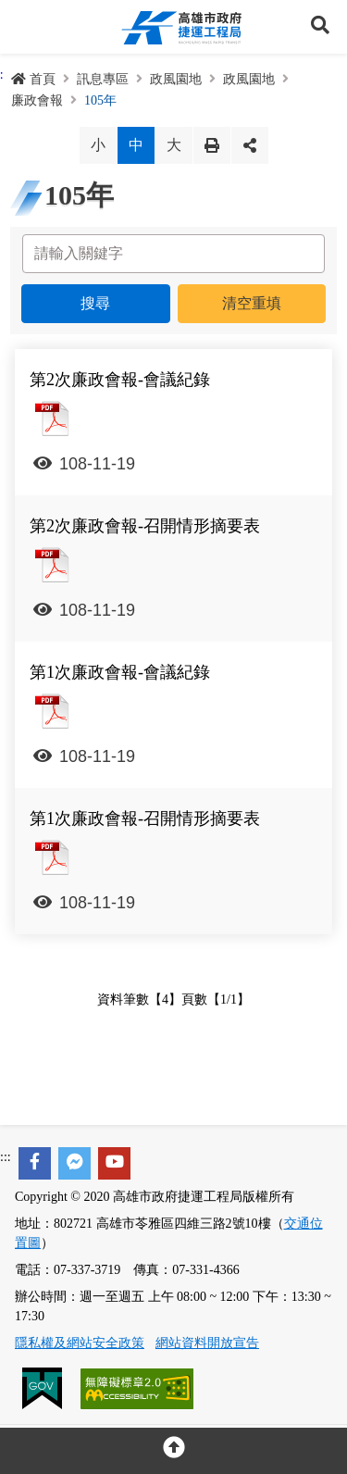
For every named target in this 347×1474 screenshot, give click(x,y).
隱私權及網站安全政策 (79, 1343)
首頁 (33, 79)
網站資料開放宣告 (207, 1343)
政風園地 (176, 79)
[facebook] (35, 1163)
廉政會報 (37, 100)
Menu (27, 27)
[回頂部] (173, 1451)
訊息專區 (103, 79)
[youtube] (114, 1163)
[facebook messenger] (74, 1163)
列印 (211, 145)
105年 (100, 100)
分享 (249, 145)
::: (5, 1157)
